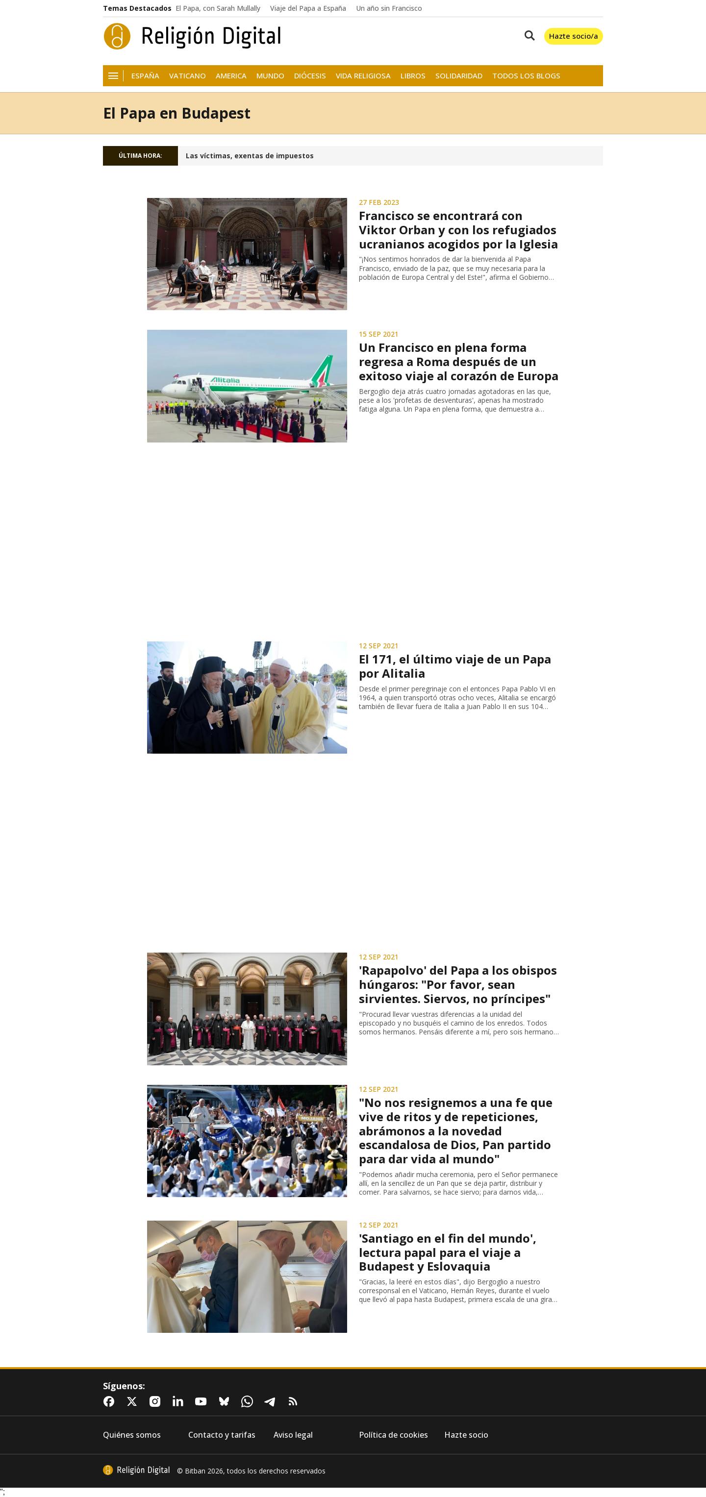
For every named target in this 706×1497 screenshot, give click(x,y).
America (231, 75)
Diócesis (310, 75)
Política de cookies (393, 1435)
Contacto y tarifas (221, 1435)
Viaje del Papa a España (308, 8)
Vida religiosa (363, 75)
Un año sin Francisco (389, 8)
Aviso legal (293, 1435)
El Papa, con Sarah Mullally (218, 8)
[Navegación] (113, 75)
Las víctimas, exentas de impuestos (250, 155)
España (145, 75)
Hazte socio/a (573, 36)
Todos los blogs (526, 75)
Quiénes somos (132, 1435)
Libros (413, 75)
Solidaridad (458, 75)
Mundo (270, 75)
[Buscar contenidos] (527, 36)
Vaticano (187, 75)
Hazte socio (466, 1435)
